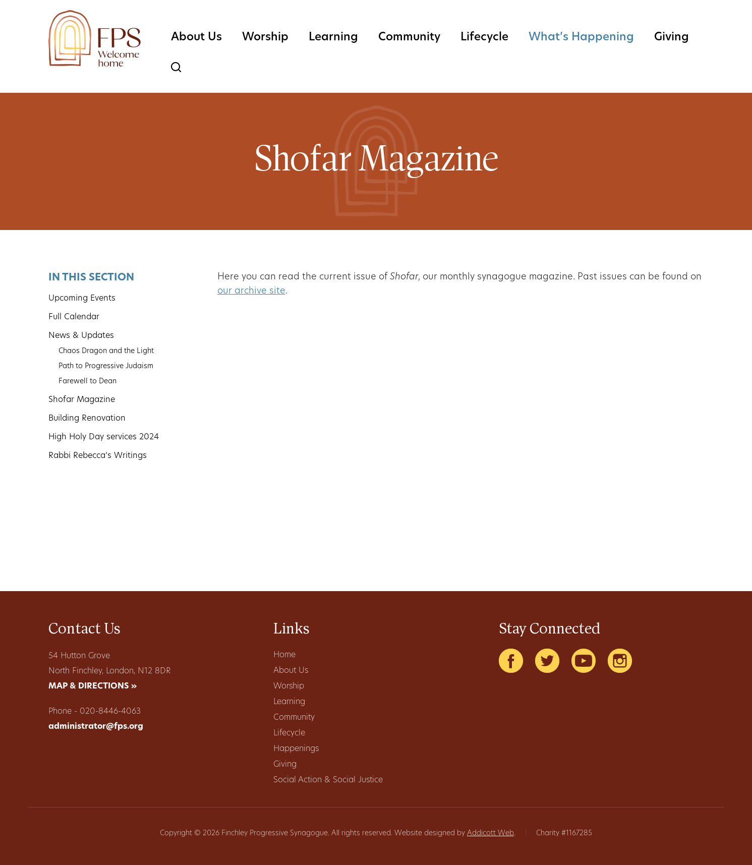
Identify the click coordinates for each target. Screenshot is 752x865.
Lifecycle (484, 37)
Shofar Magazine (81, 400)
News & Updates (81, 336)
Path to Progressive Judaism (106, 366)
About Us (196, 37)
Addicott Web (490, 833)
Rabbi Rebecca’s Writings (97, 456)
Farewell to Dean (88, 381)
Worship (265, 37)
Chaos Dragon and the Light (106, 351)
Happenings (296, 749)
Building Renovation (87, 419)
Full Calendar (73, 317)
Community (409, 37)
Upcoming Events (81, 299)
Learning (333, 37)
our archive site (251, 291)
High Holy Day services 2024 (103, 437)
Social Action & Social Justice (328, 780)
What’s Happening (581, 37)
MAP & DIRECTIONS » (92, 686)
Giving (671, 37)
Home (284, 655)
